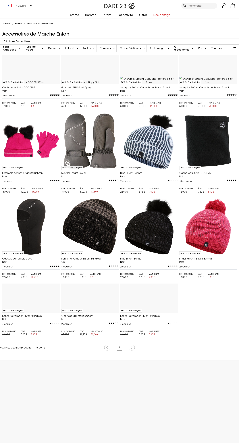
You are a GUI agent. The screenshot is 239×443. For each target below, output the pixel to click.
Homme (90, 15)
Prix (202, 48)
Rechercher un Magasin (123, 423)
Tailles (89, 48)
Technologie (160, 48)
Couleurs (108, 48)
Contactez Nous (195, 423)
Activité (72, 48)
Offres (143, 15)
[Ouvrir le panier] (232, 5)
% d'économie (184, 48)
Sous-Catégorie (12, 48)
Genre (54, 48)
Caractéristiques (133, 48)
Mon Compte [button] (53, 423)
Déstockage (161, 15)
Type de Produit (34, 48)
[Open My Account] (224, 5)
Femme (74, 15)
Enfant (106, 15)
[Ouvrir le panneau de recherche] (199, 6)
